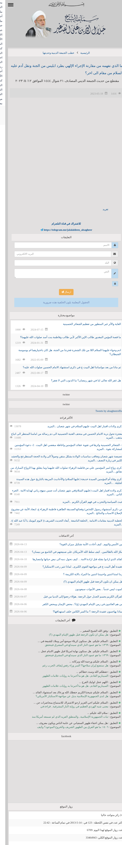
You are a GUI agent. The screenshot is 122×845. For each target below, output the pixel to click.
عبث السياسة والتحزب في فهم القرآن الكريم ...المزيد (87, 501)
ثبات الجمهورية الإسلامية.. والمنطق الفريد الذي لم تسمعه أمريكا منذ (65, 716)
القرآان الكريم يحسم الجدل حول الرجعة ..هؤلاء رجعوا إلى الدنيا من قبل (77, 596)
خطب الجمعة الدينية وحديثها (53, 52)
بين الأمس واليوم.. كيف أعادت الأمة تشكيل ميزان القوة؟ (86, 544)
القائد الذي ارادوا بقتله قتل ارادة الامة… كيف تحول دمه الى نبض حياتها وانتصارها (72, 559)
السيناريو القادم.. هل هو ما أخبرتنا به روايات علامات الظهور (70, 675)
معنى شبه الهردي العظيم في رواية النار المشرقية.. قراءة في (69, 706)
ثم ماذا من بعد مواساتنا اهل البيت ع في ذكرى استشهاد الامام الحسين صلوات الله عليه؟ (67, 367)
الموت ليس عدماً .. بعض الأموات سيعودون (93, 589)
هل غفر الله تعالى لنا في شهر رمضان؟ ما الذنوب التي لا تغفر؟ (81, 380)
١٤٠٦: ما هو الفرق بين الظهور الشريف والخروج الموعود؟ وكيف (67, 727)
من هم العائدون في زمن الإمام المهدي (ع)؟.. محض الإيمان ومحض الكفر (77, 604)
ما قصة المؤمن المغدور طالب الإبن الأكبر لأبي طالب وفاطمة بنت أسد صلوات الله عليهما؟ (65, 337)
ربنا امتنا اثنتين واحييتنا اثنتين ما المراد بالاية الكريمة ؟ (87, 574)
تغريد (100, 209)
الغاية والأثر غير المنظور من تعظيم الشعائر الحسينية (87, 324)
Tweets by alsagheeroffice (104, 411)
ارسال (61, 292)
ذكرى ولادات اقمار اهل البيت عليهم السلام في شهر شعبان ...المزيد (79, 426)
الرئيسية (80, 52)
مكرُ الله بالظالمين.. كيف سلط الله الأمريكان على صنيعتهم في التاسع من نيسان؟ (72, 551)
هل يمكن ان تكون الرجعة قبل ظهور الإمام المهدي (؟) (87, 581)
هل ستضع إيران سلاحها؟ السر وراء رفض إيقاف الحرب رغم (70, 665)
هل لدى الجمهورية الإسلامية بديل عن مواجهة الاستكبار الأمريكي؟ (66, 696)
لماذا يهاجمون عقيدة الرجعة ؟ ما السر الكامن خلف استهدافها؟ (82, 611)
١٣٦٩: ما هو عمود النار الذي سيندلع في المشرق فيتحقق (71, 644)
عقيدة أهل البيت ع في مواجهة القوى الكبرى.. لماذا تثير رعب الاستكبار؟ (77, 566)
